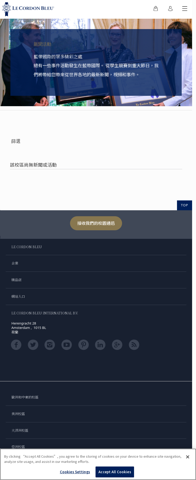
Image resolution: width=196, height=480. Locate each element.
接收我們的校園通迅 (96, 223)
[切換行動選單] (185, 9)
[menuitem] (155, 9)
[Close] (187, 457)
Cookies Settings (75, 471)
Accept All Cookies (114, 471)
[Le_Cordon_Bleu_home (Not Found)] (29, 9)
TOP (184, 205)
